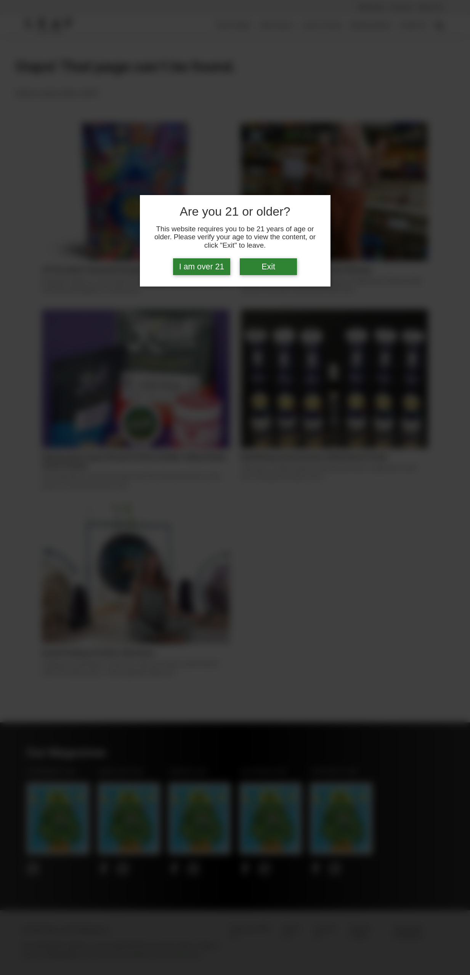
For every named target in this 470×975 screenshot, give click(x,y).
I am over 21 (202, 266)
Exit (268, 266)
